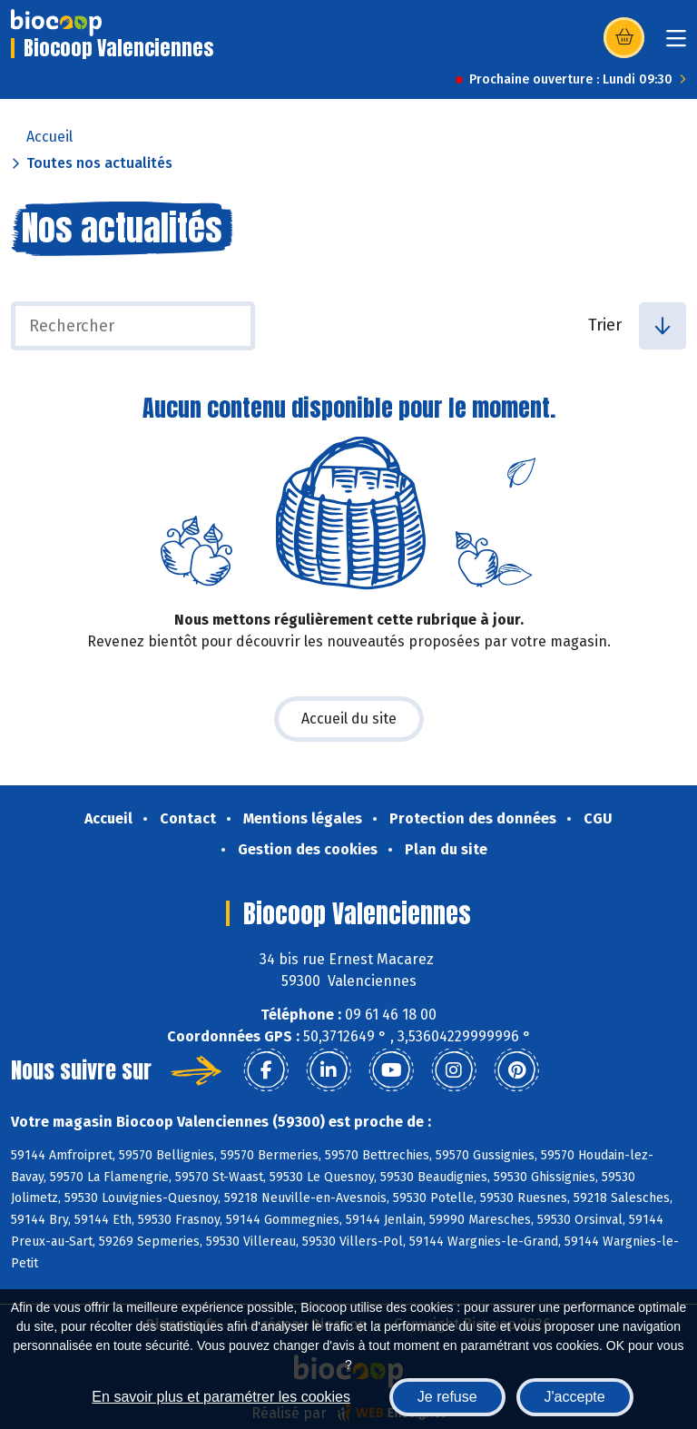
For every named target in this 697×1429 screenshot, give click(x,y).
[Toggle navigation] (676, 44)
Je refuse (447, 1396)
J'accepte (575, 1396)
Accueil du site (349, 718)
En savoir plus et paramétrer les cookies (221, 1396)
